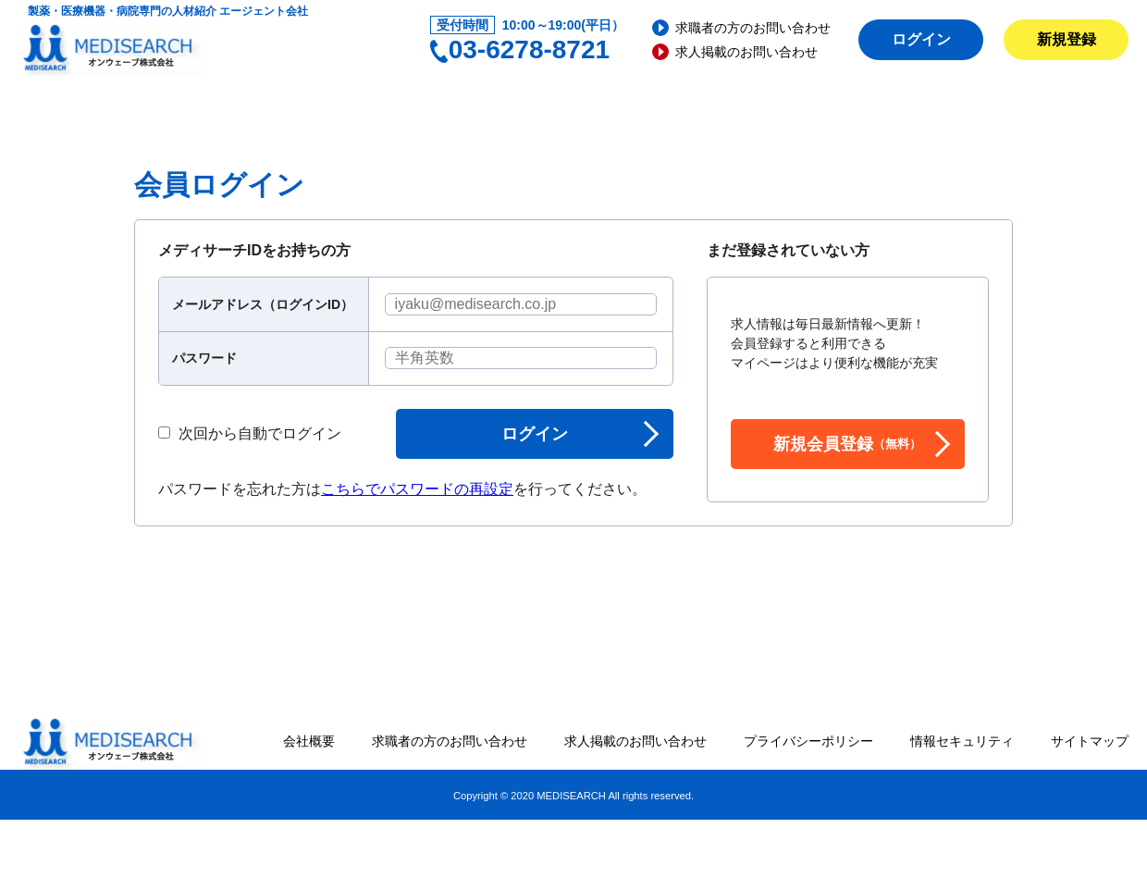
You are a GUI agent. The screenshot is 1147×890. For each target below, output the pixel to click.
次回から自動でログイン (249, 433)
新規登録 (1066, 39)
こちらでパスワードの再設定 (417, 489)
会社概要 (309, 741)
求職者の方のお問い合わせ (753, 27)
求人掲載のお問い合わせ (746, 51)
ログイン (921, 39)
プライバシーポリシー (808, 741)
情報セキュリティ (962, 741)
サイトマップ (1089, 741)
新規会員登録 (847, 444)
